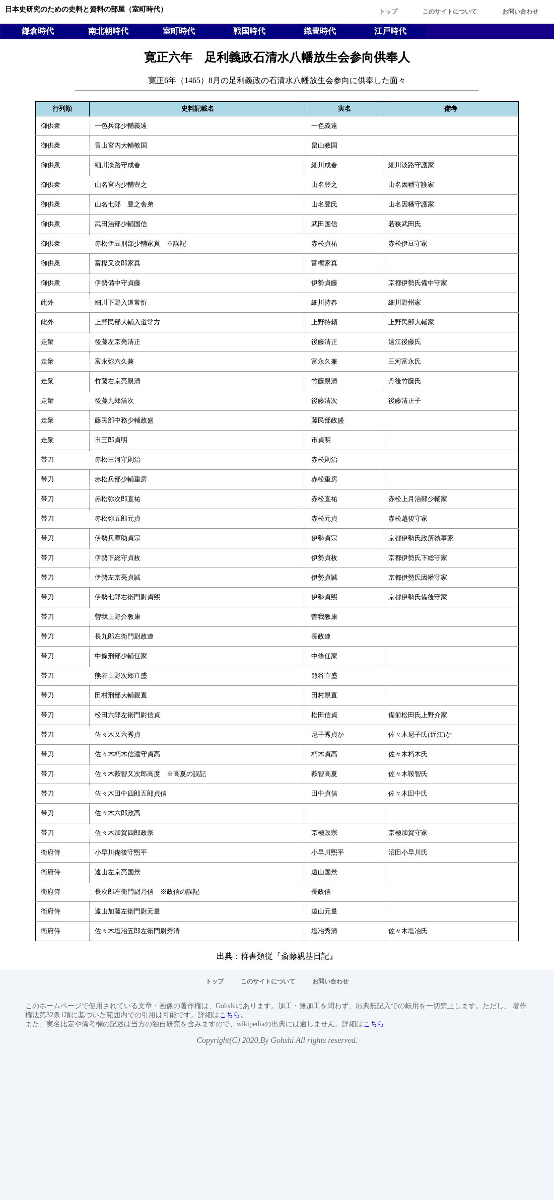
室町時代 (179, 31)
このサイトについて (450, 11)
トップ (388, 11)
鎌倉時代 (38, 31)
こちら (373, 1024)
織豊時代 (320, 31)
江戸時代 (390, 31)
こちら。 (233, 1015)
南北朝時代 (108, 31)
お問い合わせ (520, 11)
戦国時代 (249, 31)
